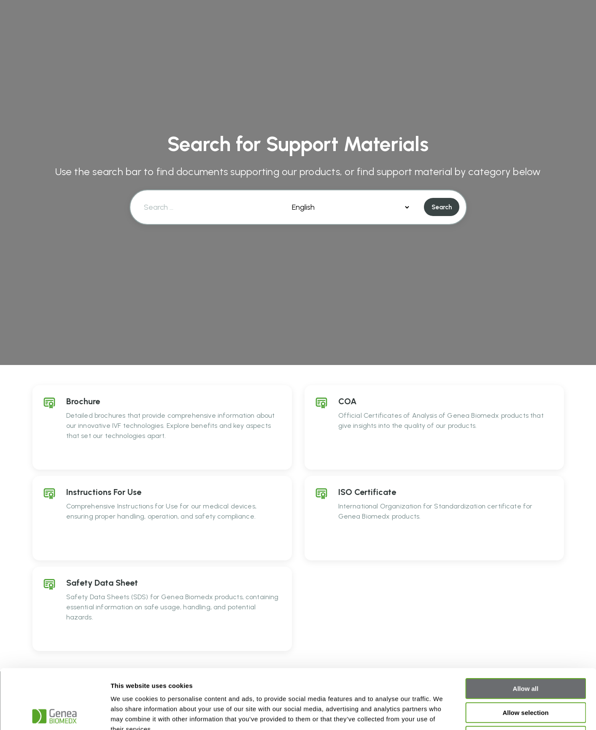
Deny (526, 676)
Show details (442, 713)
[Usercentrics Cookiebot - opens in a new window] (55, 713)
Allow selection (525, 653)
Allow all (526, 629)
